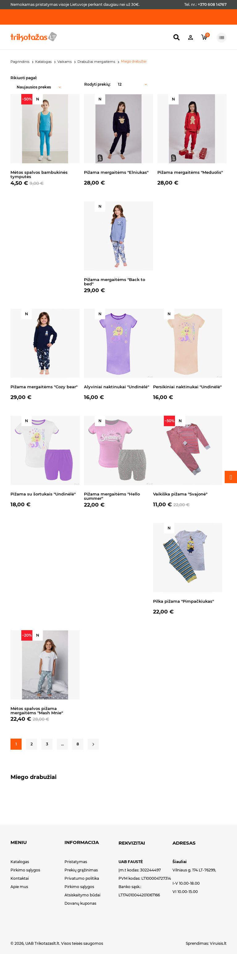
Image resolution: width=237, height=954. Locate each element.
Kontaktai (19, 878)
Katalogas (19, 861)
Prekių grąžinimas (81, 870)
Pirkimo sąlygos (25, 870)
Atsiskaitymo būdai (82, 895)
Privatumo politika (81, 878)
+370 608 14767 (212, 4)
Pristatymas (75, 861)
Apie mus (19, 886)
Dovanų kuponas (80, 903)
